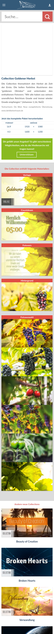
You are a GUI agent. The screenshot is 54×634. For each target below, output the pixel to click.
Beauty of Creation (27, 494)
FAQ (12, 621)
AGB (41, 621)
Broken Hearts (27, 533)
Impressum (31, 621)
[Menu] (4, 4)
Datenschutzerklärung (27, 623)
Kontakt (20, 621)
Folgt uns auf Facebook (27, 627)
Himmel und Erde (27, 611)
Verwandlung (27, 572)
